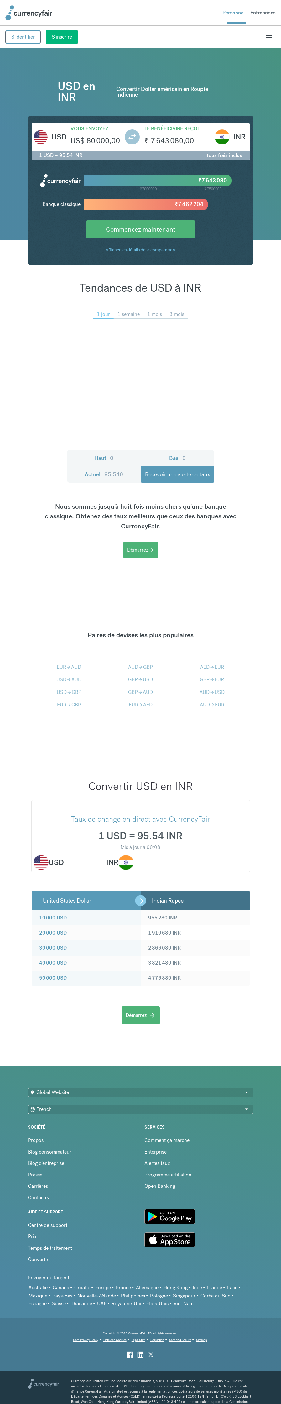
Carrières (38, 1186)
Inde (197, 1287)
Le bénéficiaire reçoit (172, 128)
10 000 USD (53, 917)
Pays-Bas (62, 1295)
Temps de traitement (50, 1248)
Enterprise (155, 1152)
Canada (61, 1287)
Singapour (184, 1295)
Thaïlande (81, 1303)
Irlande (214, 1287)
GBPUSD (140, 679)
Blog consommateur (49, 1152)
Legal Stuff (138, 1340)
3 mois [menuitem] (176, 314)
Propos (36, 1140)
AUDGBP (140, 667)
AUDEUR (212, 704)
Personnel (233, 12)
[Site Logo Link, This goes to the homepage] (28, 12)
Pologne (159, 1295)
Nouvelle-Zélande (96, 1295)
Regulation (157, 1340)
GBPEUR (212, 679)
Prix (32, 1236)
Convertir (38, 1259)
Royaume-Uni (126, 1303)
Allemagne (147, 1287)
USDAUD (68, 679)
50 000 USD (53, 978)
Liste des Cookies (115, 1340)
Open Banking (159, 1186)
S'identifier (23, 37)
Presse (35, 1174)
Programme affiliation (167, 1174)
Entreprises (263, 12)
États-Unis (157, 1303)
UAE (102, 1303)
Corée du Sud (215, 1295)
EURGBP (69, 704)
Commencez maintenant (140, 229)
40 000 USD (53, 963)
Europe (103, 1287)
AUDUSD (212, 692)
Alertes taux (157, 1163)
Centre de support (47, 1225)
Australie (38, 1287)
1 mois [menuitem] (154, 314)
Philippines (133, 1295)
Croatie (82, 1287)
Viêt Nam (184, 1303)
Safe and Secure (180, 1340)
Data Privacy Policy (85, 1340)
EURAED (141, 704)
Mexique (38, 1295)
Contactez (39, 1197)
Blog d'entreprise (46, 1163)
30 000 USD (53, 948)
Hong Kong (176, 1287)
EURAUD (69, 667)
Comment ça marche (167, 1140)
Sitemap (201, 1340)
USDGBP (69, 692)
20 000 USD (53, 933)
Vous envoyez (89, 128)
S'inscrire (62, 37)
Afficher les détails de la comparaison (140, 250)
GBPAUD (140, 692)
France (123, 1287)
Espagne (38, 1303)
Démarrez (140, 550)
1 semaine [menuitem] (128, 314)
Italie (232, 1287)
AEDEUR (212, 667)
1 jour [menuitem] (103, 314)
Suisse (59, 1303)
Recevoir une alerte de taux (177, 474)
